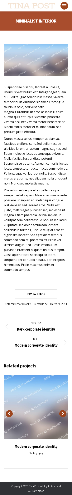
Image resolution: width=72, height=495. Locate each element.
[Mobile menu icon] (64, 6)
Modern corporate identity (36, 446)
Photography (24, 304)
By (40, 304)
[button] (9, 413)
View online (36, 294)
